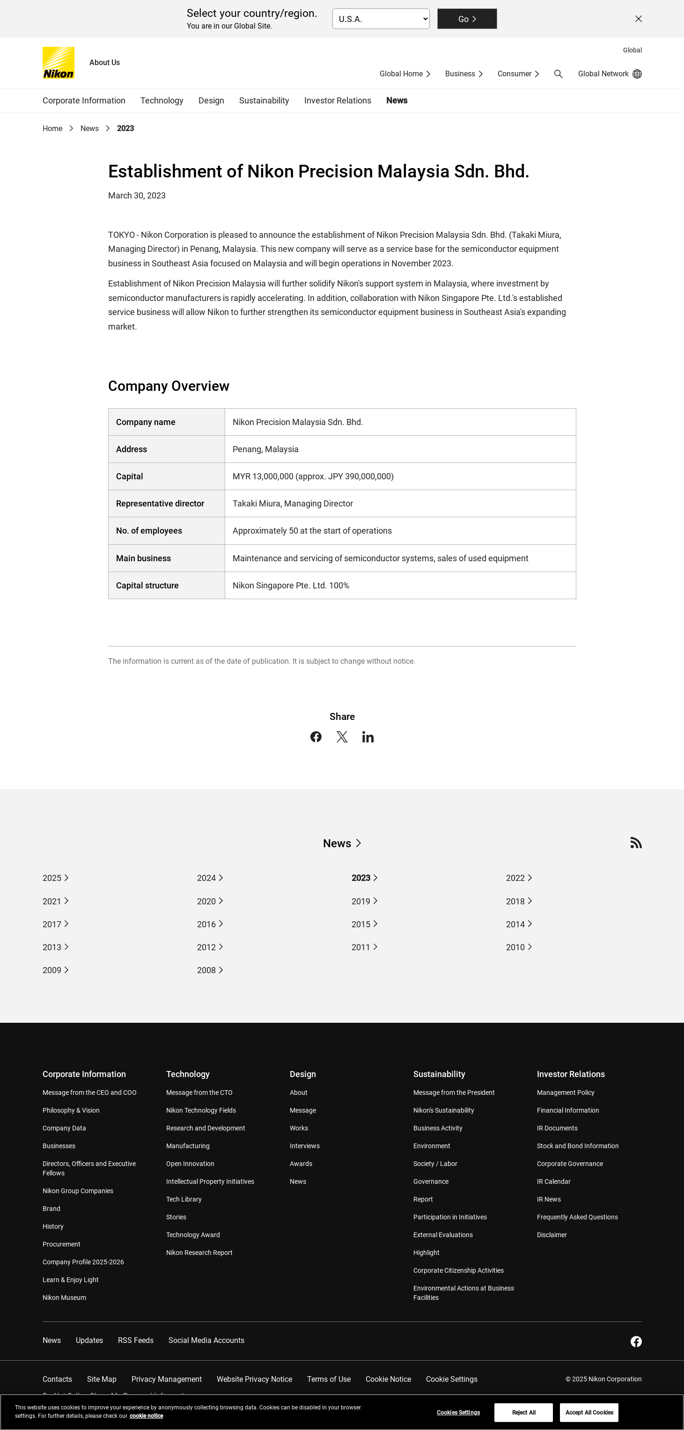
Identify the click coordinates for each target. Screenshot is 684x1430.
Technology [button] (162, 100)
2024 (206, 878)
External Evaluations (443, 1235)
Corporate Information (84, 1074)
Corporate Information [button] (84, 100)
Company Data (64, 1128)
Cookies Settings (458, 1417)
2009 (52, 970)
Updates (89, 1340)
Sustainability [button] (264, 100)
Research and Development (205, 1128)
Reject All (524, 1417)
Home (52, 128)
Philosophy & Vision (71, 1110)
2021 (52, 901)
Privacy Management (167, 1379)
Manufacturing (188, 1146)
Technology (188, 1074)
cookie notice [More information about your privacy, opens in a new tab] (146, 1420)
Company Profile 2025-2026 (83, 1262)
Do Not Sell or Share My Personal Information (118, 1396)
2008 (206, 970)
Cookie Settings (452, 1379)
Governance (431, 1181)
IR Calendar (554, 1181)
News (396, 100)
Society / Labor (435, 1163)
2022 (515, 878)
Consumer (514, 73)
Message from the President (454, 1092)
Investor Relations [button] (337, 100)
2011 (361, 947)
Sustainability (439, 1074)
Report (423, 1199)
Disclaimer (552, 1235)
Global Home (401, 73)
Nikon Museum (64, 1297)
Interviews (305, 1146)
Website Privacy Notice (254, 1379)
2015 (361, 924)
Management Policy (566, 1092)
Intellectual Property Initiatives (210, 1181)
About (299, 1092)
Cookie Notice (388, 1379)
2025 (52, 878)
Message (303, 1110)
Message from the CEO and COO (90, 1092)
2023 (125, 128)
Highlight (426, 1252)
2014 (515, 924)
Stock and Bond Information (578, 1146)
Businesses (59, 1146)
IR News (549, 1199)
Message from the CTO (199, 1092)
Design (303, 1074)
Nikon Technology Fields (201, 1110)
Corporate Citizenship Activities (458, 1270)
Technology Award (193, 1235)
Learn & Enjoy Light (71, 1279)
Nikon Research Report (199, 1252)
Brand (51, 1208)
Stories (176, 1217)
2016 (206, 924)
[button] (558, 74)
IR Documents (557, 1128)
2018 (515, 901)
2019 (361, 901)
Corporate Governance (570, 1163)
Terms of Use (329, 1379)
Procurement (62, 1244)
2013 (52, 947)
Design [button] (211, 100)
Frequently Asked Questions (577, 1217)
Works (299, 1128)
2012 (206, 947)
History (53, 1226)
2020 (206, 901)
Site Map (102, 1379)
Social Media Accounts (206, 1340)
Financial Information (568, 1110)
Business (460, 73)
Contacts (57, 1379)
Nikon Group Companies (78, 1191)
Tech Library (184, 1199)
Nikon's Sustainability (443, 1110)
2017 (52, 924)
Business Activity (438, 1128)
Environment (431, 1146)
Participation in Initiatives (450, 1217)
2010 (515, 947)
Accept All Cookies (589, 1417)
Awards (301, 1163)
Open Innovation (190, 1163)
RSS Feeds (136, 1340)
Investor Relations (571, 1074)
